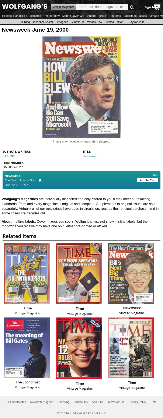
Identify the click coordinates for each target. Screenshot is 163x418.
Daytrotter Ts (136, 22)
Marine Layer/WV (73, 15)
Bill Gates (9, 156)
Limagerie (62, 22)
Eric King (24, 22)
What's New (94, 22)
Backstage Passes (135, 15)
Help (153, 402)
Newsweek (90, 156)
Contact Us (81, 402)
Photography (52, 15)
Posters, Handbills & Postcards (21, 15)
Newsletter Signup (41, 402)
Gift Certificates (16, 402)
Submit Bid (77, 22)
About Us (98, 402)
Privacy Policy (137, 402)
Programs (115, 15)
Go (132, 7)
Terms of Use (116, 402)
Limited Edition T (115, 22)
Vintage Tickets (96, 15)
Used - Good (28, 180)
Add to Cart (148, 180)
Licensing (63, 402)
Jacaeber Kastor (42, 22)
